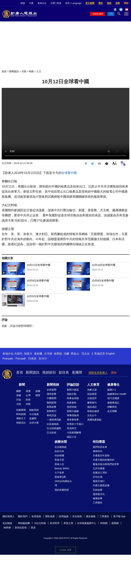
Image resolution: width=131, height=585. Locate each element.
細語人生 (71, 436)
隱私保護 (50, 516)
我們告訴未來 (100, 447)
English (110, 353)
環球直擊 (51, 394)
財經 (28, 399)
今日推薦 (34, 414)
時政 (31, 71)
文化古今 (92, 415)
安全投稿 (77, 516)
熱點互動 (71, 394)
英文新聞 (89, 3)
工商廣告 (97, 502)
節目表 (64, 372)
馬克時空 (71, 428)
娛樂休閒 (61, 441)
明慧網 (103, 523)
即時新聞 (21, 414)
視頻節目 (49, 372)
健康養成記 (113, 402)
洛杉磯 (38, 353)
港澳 (28, 391)
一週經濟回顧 (54, 419)
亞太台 (86, 353)
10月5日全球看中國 (38, 296)
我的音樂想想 (62, 489)
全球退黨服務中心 (86, 523)
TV (111, 14)
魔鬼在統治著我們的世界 (106, 464)
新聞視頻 (53, 384)
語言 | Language (73, 3)
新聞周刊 (51, 411)
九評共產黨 (99, 468)
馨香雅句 (92, 402)
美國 (18, 395)
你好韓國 (59, 455)
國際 (18, 391)
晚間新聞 (51, 402)
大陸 (23, 71)
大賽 (31, 3)
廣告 (100, 3)
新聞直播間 (98, 14)
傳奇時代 (97, 451)
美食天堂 (59, 459)
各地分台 (42, 3)
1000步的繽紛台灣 (63, 483)
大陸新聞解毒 (74, 432)
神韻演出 (21, 422)
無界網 (7, 527)
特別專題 (99, 441)
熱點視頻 (34, 410)
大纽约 (18, 353)
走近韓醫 (112, 411)
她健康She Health (116, 394)
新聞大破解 (73, 411)
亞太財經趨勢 (54, 428)
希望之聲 (68, 523)
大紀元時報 (40, 523)
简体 (59, 3)
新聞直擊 (51, 407)
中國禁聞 (51, 398)
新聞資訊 (14, 71)
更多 (33, 527)
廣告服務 (91, 516)
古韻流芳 (92, 398)
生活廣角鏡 (61, 447)
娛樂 (37, 391)
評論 (18, 399)
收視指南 (36, 516)
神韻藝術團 (24, 523)
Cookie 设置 (65, 550)
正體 (52, 3)
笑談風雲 (92, 394)
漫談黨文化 (99, 494)
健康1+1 (111, 389)
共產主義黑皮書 (101, 485)
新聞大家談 (73, 389)
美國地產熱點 (94, 419)
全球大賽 (34, 422)
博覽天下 (21, 418)
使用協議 (63, 516)
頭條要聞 (21, 410)
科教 (28, 404)
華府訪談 (51, 415)
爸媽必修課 (93, 411)
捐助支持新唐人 (98, 372)
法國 (66, 353)
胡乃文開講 (113, 398)
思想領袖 (71, 407)
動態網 (115, 523)
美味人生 (59, 464)
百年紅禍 (97, 477)
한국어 (43, 358)
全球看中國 (69, 173)
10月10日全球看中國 (103, 264)
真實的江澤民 (100, 472)
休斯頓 (58, 353)
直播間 (77, 372)
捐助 (109, 3)
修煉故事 (97, 498)
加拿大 (28, 353)
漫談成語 (92, 407)
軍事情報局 (73, 415)
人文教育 (93, 384)
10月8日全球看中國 (103, 280)
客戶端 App (119, 516)
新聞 (22, 384)
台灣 (28, 395)
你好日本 (59, 451)
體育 (37, 395)
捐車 (117, 3)
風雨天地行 (99, 481)
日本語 (32, 358)
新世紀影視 (21, 527)
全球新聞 (51, 389)
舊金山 (75, 353)
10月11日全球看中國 (38, 264)
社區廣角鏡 (53, 424)
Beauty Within (62, 468)
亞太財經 (51, 432)
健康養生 (113, 384)
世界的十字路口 (75, 424)
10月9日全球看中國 (38, 280)
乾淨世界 (55, 523)
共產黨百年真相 (101, 455)
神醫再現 (112, 407)
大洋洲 (48, 353)
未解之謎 (92, 389)
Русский (21, 358)
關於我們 (22, 516)
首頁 (4, 71)
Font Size (114, 163)
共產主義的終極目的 (103, 459)
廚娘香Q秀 (60, 477)
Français (8, 358)
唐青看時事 (73, 419)
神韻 (22, 3)
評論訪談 (73, 384)
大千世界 (59, 472)
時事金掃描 (73, 398)
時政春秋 (71, 402)
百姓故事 (97, 489)
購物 (126, 3)
